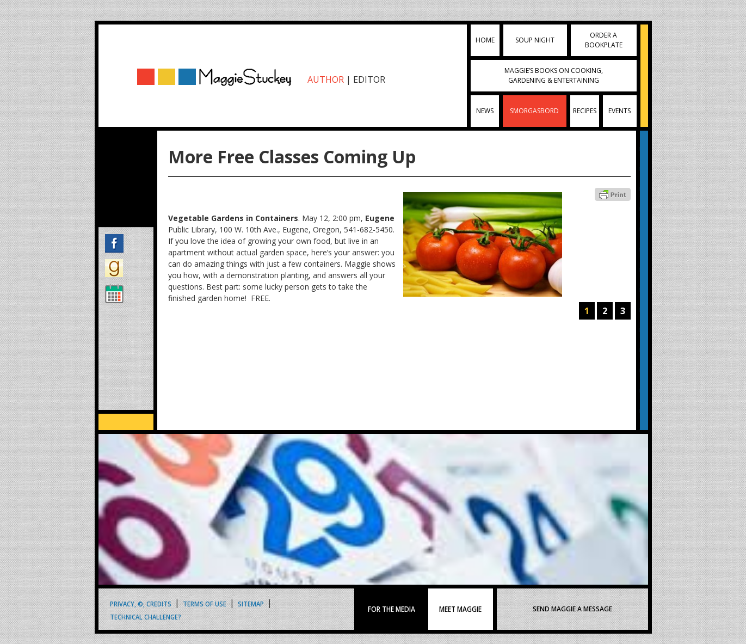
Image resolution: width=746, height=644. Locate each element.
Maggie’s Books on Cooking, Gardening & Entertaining (553, 75)
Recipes (584, 110)
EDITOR (369, 79)
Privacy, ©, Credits (140, 603)
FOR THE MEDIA (391, 609)
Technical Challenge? (145, 616)
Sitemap (251, 603)
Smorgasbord (534, 110)
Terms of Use (204, 603)
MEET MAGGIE (461, 609)
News (485, 110)
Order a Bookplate (603, 40)
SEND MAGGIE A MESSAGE (572, 609)
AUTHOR (325, 79)
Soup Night (534, 40)
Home (485, 40)
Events (619, 110)
